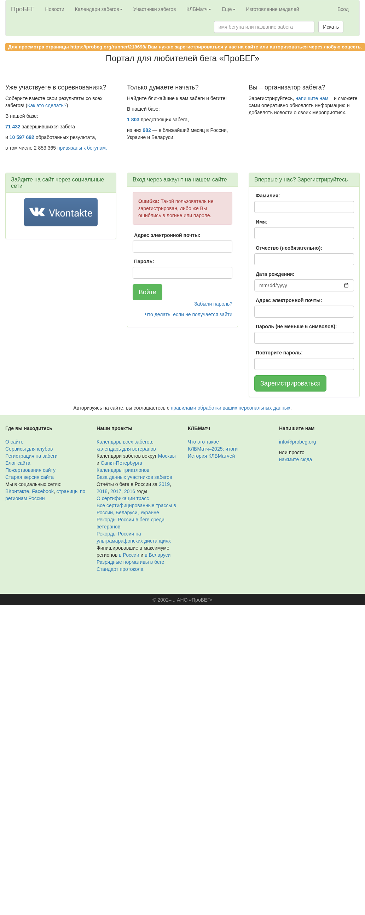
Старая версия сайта (29, 477)
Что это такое (203, 442)
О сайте (14, 442)
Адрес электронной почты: (167, 235)
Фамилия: (268, 195)
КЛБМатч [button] (198, 9)
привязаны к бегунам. (82, 148)
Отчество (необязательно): (289, 248)
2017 (115, 491)
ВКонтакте (17, 491)
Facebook (42, 491)
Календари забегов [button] (99, 9)
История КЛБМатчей (211, 456)
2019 (164, 484)
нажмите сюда (295, 459)
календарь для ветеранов (126, 449)
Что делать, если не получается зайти (188, 314)
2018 (102, 491)
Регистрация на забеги (31, 456)
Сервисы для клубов (29, 449)
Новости (54, 9)
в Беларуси (157, 555)
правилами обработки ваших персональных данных (230, 408)
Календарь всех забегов (124, 442)
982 (147, 130)
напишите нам (311, 98)
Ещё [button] (229, 9)
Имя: (261, 222)
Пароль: (144, 261)
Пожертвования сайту (30, 470)
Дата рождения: (275, 274)
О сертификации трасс (123, 498)
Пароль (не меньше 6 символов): (296, 326)
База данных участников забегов (134, 477)
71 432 (13, 126)
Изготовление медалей (272, 9)
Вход (343, 9)
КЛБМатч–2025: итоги (213, 449)
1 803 (133, 119)
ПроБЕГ (23, 9)
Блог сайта (17, 463)
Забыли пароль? (213, 304)
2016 (129, 491)
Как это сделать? (46, 105)
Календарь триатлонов (123, 470)
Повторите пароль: (279, 352)
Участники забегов (154, 9)
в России (129, 555)
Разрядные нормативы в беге (130, 562)
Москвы (167, 456)
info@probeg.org (297, 442)
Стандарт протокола (120, 569)
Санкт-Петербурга (121, 463)
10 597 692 (22, 137)
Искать (331, 27)
